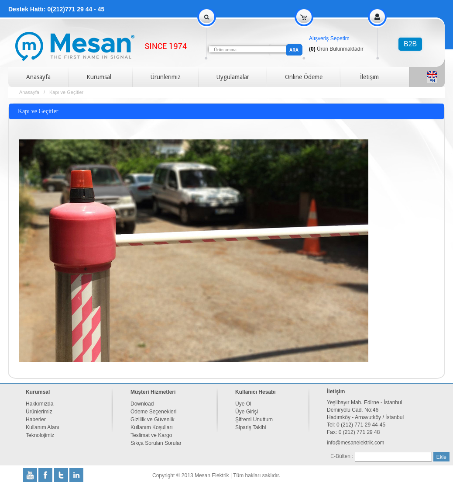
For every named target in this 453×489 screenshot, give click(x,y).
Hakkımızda (39, 404)
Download (142, 404)
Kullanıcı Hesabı (255, 392)
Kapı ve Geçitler (66, 92)
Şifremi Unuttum (254, 419)
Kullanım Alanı (42, 427)
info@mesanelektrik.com (355, 443)
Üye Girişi (246, 412)
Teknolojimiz (40, 435)
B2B (410, 44)
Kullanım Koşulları (151, 427)
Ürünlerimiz (166, 76)
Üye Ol (243, 404)
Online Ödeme (304, 76)
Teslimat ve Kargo (151, 435)
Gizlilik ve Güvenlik (152, 419)
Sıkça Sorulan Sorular (156, 443)
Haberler (36, 419)
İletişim (369, 76)
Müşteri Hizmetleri (152, 392)
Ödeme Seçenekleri (153, 412)
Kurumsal (98, 76)
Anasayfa (38, 76)
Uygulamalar (232, 76)
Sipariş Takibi (250, 427)
